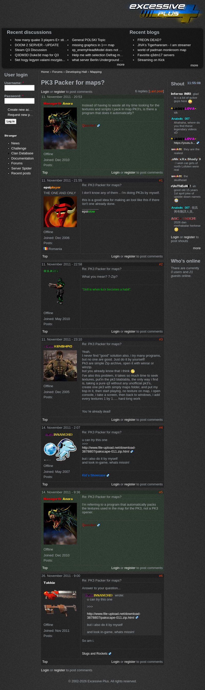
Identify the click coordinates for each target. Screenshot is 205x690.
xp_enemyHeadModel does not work (99, 50)
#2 (161, 264)
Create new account (22, 110)
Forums (17, 163)
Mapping (96, 71)
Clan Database (22, 153)
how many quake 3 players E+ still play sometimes (52, 40)
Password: (13, 96)
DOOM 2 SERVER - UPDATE (37, 45)
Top (45, 172)
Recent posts (21, 173)
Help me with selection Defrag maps (98, 55)
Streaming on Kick (151, 60)
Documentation (22, 158)
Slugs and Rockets (94, 653)
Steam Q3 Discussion (31, 50)
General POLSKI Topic (89, 40)
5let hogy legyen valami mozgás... (40, 60)
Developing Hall (76, 71)
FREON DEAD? (149, 40)
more (121, 64)
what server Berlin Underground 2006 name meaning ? (112, 60)
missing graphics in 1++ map (93, 45)
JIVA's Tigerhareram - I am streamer (164, 45)
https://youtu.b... (184, 142)
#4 (161, 427)
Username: (14, 83)
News (15, 143)
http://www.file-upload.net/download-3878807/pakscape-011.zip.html (109, 449)
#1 (161, 180)
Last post (156, 91)
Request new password (25, 115)
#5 (161, 492)
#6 (161, 576)
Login (45, 92)
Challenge (18, 148)
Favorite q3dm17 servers (156, 55)
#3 (161, 339)
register (59, 92)
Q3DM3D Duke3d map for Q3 (37, 55)
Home (45, 71)
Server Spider (21, 168)
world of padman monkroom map (162, 50)
